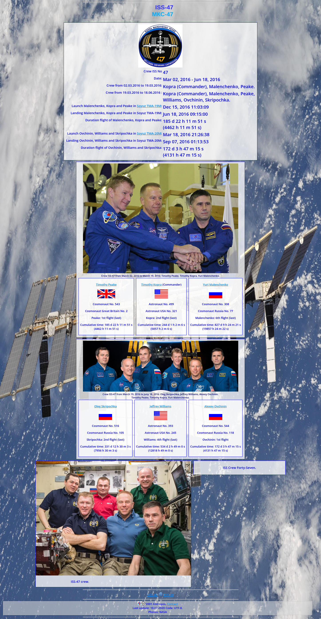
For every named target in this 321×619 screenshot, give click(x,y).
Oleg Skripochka (105, 406)
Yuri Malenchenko (215, 285)
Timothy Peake (106, 285)
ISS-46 (152, 595)
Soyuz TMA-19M (149, 106)
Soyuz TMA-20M (149, 133)
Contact (172, 604)
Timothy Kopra (151, 285)
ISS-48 (168, 595)
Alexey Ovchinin (216, 406)
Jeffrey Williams (160, 406)
